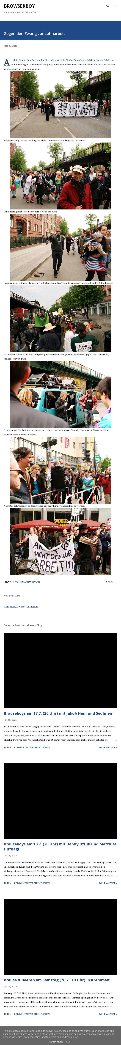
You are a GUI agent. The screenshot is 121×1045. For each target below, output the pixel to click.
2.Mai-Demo (73, 60)
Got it (69, 1041)
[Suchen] (108, 6)
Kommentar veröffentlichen (21, 606)
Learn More (56, 1041)
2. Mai (16, 582)
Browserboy (19, 6)
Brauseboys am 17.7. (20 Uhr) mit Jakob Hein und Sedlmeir (58, 713)
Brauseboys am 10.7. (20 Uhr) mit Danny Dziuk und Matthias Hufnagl (60, 846)
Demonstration (30, 582)
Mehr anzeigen (108, 747)
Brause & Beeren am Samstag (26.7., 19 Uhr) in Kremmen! (57, 979)
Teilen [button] (109, 582)
